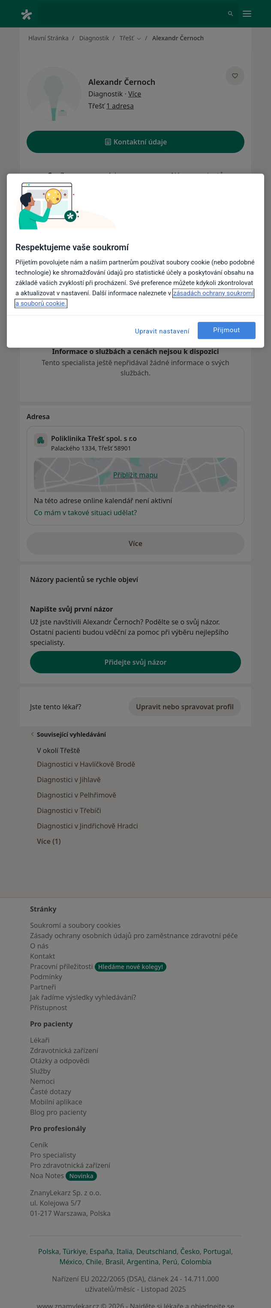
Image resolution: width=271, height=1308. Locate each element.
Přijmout (226, 330)
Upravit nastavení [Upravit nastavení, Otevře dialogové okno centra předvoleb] (162, 331)
